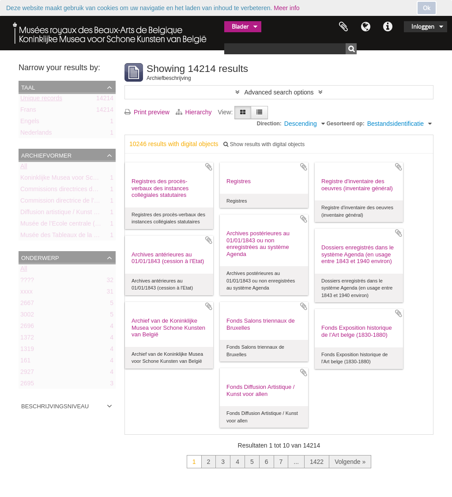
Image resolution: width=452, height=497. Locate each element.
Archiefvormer (46, 155)
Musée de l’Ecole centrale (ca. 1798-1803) (78, 225)
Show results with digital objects (264, 144)
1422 (317, 461)
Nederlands (36, 134)
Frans (28, 111)
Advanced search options (278, 92)
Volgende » (350, 461)
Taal (365, 27)
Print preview (147, 112)
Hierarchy (195, 112)
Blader (240, 26)
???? (27, 281)
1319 (27, 350)
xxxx (26, 293)
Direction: (269, 123)
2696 (27, 327)
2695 (27, 384)
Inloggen (422, 26)
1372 (27, 339)
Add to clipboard (208, 166)
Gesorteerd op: (346, 123)
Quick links (388, 27)
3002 (27, 316)
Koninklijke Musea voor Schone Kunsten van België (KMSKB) (104, 179)
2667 (27, 304)
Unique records (41, 99)
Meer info (286, 7)
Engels (29, 122)
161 (25, 361)
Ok (426, 8)
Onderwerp (40, 257)
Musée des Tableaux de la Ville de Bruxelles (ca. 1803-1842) (103, 236)
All (23, 167)
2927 (27, 373)
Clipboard (343, 27)
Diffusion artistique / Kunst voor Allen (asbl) (79, 213)
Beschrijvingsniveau (55, 405)
